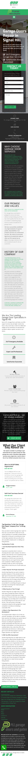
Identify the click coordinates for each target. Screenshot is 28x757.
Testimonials (4, 719)
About (2, 713)
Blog (2, 712)
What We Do (15, 438)
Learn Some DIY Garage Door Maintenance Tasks (13, 695)
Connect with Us (7, 686)
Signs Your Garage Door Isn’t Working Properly (13, 699)
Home (2, 710)
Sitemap (3, 717)
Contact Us (4, 715)
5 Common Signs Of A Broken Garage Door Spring (14, 697)
